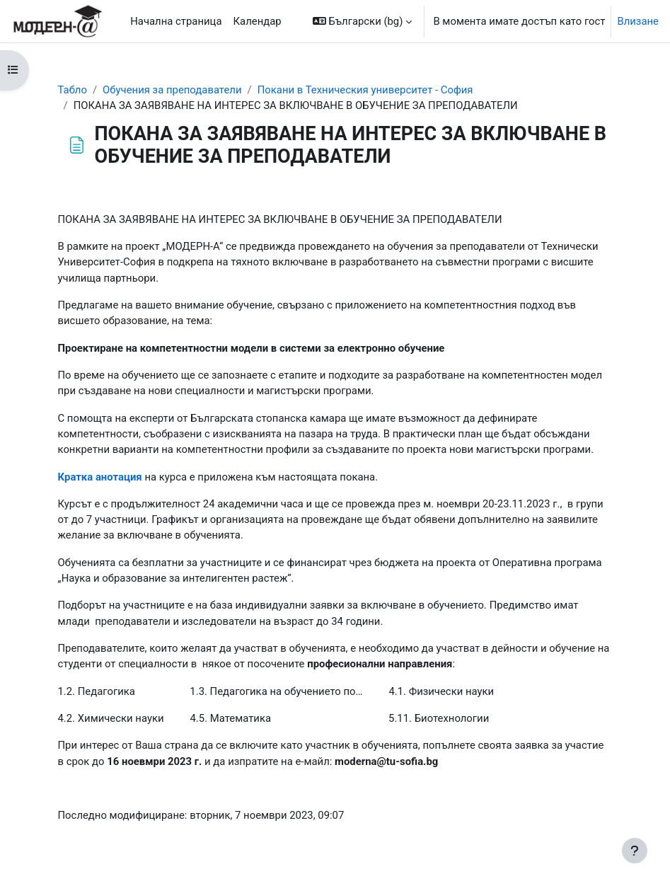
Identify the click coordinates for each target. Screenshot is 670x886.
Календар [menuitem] (257, 21)
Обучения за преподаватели (172, 90)
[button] (363, 21)
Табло (72, 90)
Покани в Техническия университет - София (365, 90)
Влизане (638, 21)
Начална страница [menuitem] (175, 21)
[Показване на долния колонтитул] (634, 850)
